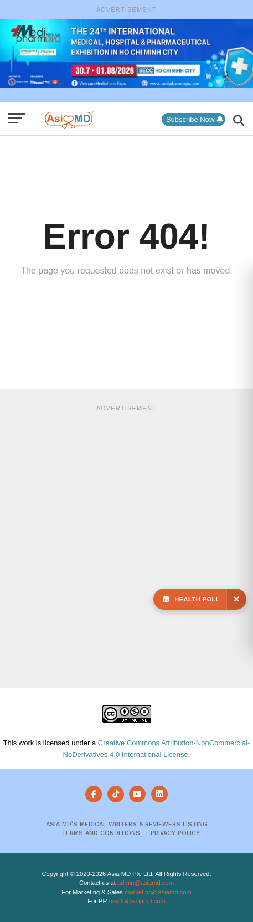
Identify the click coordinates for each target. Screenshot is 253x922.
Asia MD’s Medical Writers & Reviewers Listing (127, 824)
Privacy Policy (175, 833)
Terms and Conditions (100, 833)
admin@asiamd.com (145, 882)
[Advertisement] (126, 544)
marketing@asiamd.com (158, 892)
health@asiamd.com (137, 901)
